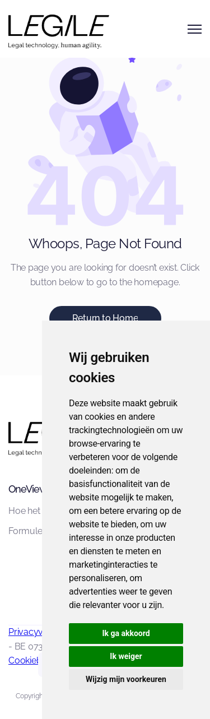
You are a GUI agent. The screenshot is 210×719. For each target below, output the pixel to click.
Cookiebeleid (34, 660)
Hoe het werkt (36, 510)
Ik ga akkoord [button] (126, 633)
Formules (27, 531)
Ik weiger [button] (126, 656)
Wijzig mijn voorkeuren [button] (126, 679)
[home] (42, 29)
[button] (195, 29)
